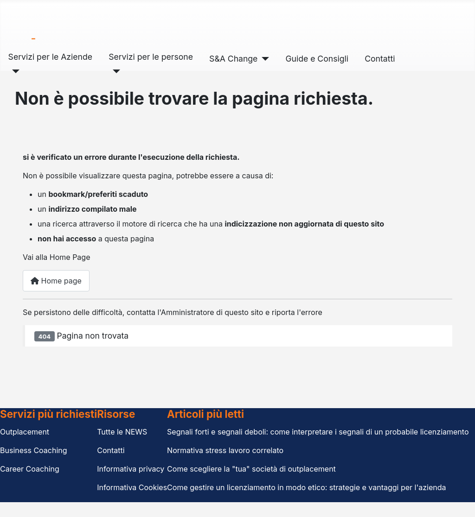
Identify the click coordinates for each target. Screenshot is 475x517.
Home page (56, 280)
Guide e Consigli (316, 58)
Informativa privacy (130, 468)
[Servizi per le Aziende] (14, 71)
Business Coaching (33, 450)
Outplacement (24, 431)
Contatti (380, 58)
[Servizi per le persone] (114, 71)
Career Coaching (29, 468)
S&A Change (233, 58)
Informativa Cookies (132, 487)
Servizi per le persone (151, 57)
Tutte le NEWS (122, 431)
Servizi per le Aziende (50, 57)
